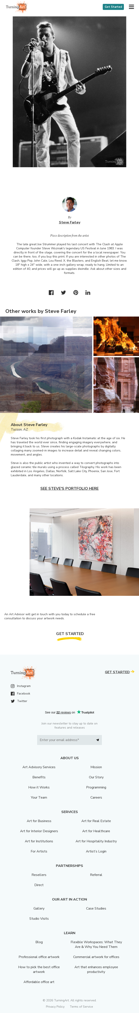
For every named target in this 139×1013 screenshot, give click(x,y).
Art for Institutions (39, 841)
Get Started (113, 7)
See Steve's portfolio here (69, 488)
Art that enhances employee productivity (96, 969)
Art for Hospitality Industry (96, 841)
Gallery (38, 908)
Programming (96, 787)
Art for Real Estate (96, 821)
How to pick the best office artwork (39, 969)
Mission (96, 767)
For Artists (39, 851)
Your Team (39, 797)
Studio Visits (39, 918)
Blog (39, 942)
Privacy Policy (55, 1007)
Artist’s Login (96, 851)
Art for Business (39, 821)
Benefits (39, 777)
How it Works (39, 787)
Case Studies (96, 908)
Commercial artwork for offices (96, 957)
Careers (96, 797)
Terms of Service (81, 1007)
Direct (39, 885)
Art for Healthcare (96, 831)
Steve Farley (69, 222)
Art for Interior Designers (39, 831)
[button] (131, 7)
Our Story (96, 777)
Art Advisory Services (38, 767)
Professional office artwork (39, 957)
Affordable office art (39, 982)
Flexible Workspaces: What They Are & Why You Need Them (96, 944)
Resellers (39, 875)
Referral (96, 875)
